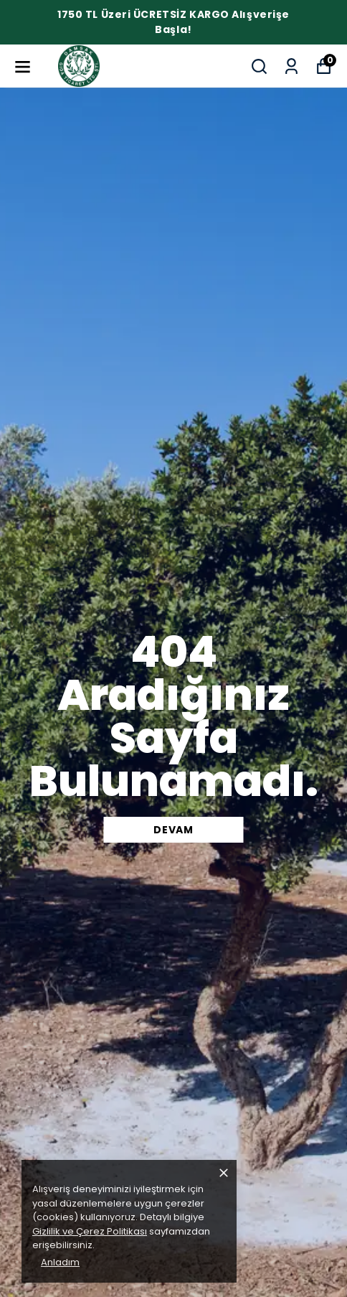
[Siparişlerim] (291, 66)
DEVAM (173, 830)
